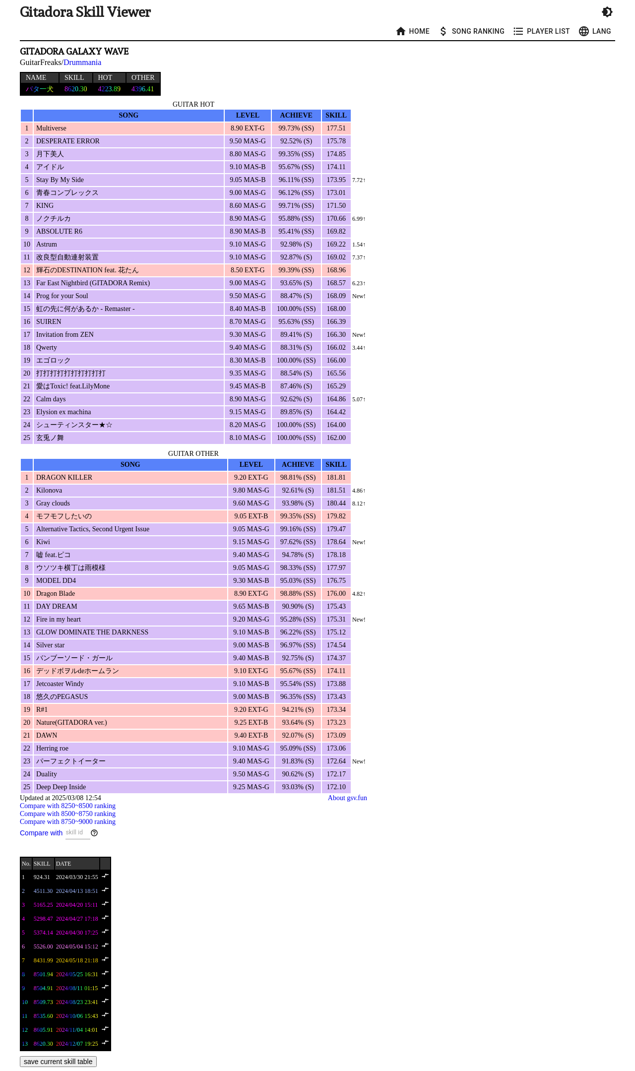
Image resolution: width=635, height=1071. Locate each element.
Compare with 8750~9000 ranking (68, 821)
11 (25, 1015)
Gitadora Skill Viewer (85, 12)
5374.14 (43, 932)
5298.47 (43, 918)
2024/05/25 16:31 (77, 974)
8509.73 (43, 1002)
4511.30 (43, 890)
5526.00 (43, 946)
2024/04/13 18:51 (77, 890)
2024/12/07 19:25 (77, 1043)
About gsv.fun (347, 798)
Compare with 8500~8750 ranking (68, 814)
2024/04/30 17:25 (77, 932)
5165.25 (43, 904)
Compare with (41, 833)
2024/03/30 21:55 (77, 877)
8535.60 (43, 1015)
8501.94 (43, 974)
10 (25, 1002)
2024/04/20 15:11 (77, 904)
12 (25, 1029)
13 (25, 1043)
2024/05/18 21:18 (77, 960)
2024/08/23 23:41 (77, 1002)
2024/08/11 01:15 (77, 988)
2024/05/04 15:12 (77, 946)
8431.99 (43, 960)
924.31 (42, 877)
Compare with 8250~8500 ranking (68, 806)
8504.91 (43, 988)
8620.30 (43, 1043)
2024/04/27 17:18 (77, 918)
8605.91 (43, 1029)
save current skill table (58, 1062)
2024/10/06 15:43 (77, 1015)
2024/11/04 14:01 (77, 1029)
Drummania (82, 62)
